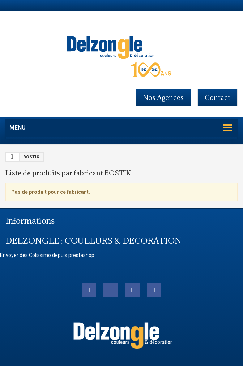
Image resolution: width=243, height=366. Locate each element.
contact (217, 97)
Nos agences (163, 97)
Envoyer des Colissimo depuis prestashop (47, 255)
